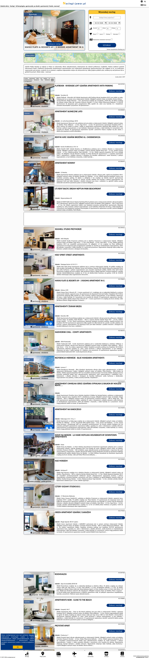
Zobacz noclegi (115, 91)
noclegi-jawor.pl (74, 3)
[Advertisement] (74, 553)
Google (31, 635)
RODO (3, 644)
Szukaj (107, 45)
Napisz (146, 657)
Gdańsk (27, 88)
